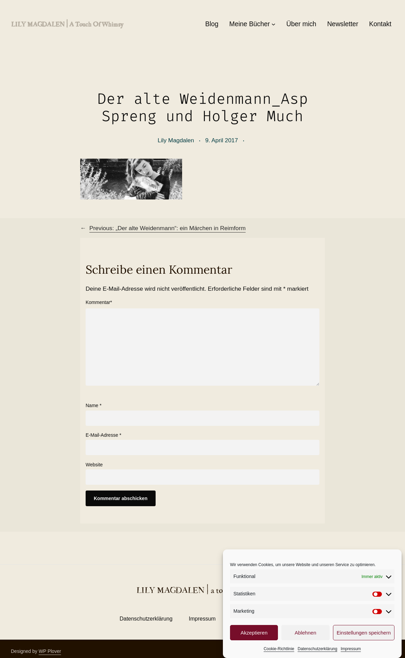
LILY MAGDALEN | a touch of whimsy (67, 24)
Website (94, 464)
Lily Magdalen (176, 140)
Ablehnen (305, 640)
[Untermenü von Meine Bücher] (273, 24)
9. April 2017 (221, 140)
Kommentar (99, 302)
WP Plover (50, 651)
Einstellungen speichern (364, 640)
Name (94, 405)
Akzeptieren (254, 640)
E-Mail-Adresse (103, 435)
